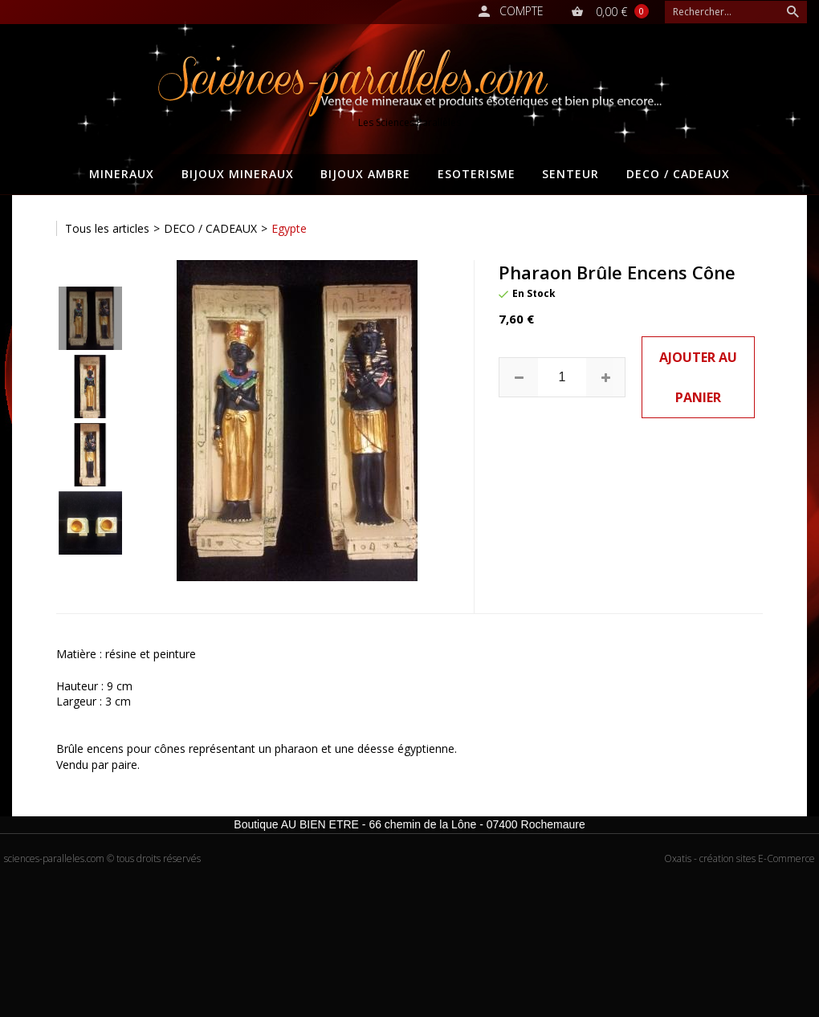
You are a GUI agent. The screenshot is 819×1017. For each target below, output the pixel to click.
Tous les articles (107, 228)
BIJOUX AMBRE (365, 173)
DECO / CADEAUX (678, 173)
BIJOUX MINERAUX (237, 173)
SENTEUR (570, 173)
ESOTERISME (476, 173)
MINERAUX (121, 173)
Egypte (289, 228)
